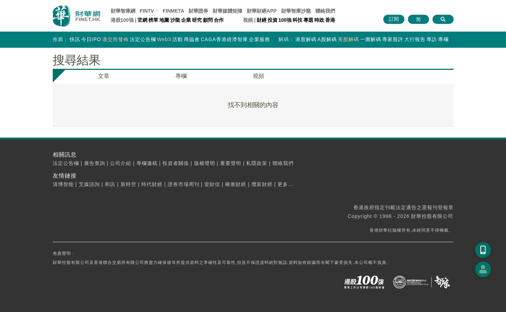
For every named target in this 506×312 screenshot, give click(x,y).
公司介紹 (120, 163)
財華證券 (198, 11)
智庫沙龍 (296, 11)
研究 (197, 20)
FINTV (147, 11)
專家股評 (392, 39)
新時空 (128, 184)
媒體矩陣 (227, 11)
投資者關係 (175, 163)
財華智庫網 (123, 11)
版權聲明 (204, 163)
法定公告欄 (143, 39)
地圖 (164, 20)
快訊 (75, 39)
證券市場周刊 (183, 184)
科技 (297, 20)
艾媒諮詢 (89, 184)
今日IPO (91, 39)
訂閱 (394, 19)
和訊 (110, 184)
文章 (103, 76)
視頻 (258, 76)
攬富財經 (262, 184)
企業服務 (259, 39)
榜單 (153, 20)
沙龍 (175, 20)
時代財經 (151, 184)
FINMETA (173, 11)
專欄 (443, 39)
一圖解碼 (370, 39)
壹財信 (212, 184)
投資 (272, 20)
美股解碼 (348, 39)
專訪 (432, 39)
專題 (308, 20)
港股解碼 (305, 39)
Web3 (164, 39)
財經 (262, 20)
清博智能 (63, 184)
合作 (219, 20)
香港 (330, 20)
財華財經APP (262, 11)
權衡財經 (235, 184)
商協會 (192, 39)
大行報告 (414, 39)
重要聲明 (230, 163)
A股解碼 (327, 39)
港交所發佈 (115, 39)
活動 (177, 39)
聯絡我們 (325, 11)
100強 (285, 20)
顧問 (208, 20)
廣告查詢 (94, 163)
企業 (186, 20)
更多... (285, 184)
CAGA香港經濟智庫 (224, 39)
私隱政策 (256, 163)
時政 (319, 20)
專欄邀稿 (147, 163)
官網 (142, 20)
